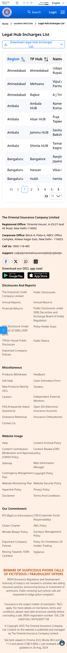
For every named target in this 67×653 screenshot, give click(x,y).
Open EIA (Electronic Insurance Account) (46, 408)
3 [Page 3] (38, 189)
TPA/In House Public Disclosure (14, 342)
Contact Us (8, 423)
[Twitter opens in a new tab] (15, 261)
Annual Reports (11, 302)
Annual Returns (43, 302)
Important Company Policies (14, 352)
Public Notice (41, 340)
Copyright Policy (43, 473)
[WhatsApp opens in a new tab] (25, 261)
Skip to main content (6, 2)
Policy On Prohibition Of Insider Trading (48, 544)
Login (53, 12)
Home (5, 23)
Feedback (39, 374)
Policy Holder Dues (45, 326)
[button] (58, 196)
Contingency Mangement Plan (17, 475)
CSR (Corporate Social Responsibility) (47, 517)
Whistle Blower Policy (15, 532)
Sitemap (7, 463)
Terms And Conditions (47, 495)
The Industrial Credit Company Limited (14, 294)
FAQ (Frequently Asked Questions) (15, 408)
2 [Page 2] (31, 189)
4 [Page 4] (45, 189)
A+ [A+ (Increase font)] (31, 3)
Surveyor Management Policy (47, 534)
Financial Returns (12, 308)
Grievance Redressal (14, 417)
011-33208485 (44, 2)
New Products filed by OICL (15, 388)
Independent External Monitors (47, 398)
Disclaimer (8, 495)
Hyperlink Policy (11, 489)
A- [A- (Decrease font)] (27, 3)
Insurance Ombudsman (48, 417)
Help (5, 443)
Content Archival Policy (47, 443)
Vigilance (39, 552)
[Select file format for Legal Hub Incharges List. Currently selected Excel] (33, 44)
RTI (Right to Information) (17, 515)
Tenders (38, 386)
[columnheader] (16, 59)
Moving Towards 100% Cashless (15, 554)
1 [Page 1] (25, 189)
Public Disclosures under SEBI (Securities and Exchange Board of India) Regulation (49, 314)
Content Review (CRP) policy (46, 451)
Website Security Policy (47, 483)
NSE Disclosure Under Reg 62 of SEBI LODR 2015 (15, 330)
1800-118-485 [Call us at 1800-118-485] (21, 246)
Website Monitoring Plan (17, 483)
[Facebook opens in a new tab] (5, 261)
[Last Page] (46, 196)
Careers (7, 397)
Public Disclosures (44, 292)
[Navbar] (63, 12)
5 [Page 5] (52, 189)
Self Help (7, 380)
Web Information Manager (44, 465)
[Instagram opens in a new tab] (35, 261)
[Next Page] (58, 189)
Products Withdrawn (14, 374)
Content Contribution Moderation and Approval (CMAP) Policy (17, 453)
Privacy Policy (42, 489)
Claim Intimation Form (47, 380)
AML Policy (40, 525)
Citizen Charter (11, 525)
